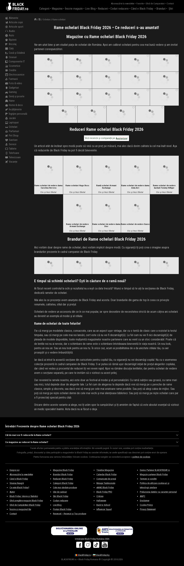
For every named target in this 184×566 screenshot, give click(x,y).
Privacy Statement (148, 509)
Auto (9, 35)
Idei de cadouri (60, 492)
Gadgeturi (12, 88)
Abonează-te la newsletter (122, 3)
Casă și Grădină (15, 53)
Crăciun (99, 496)
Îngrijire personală (16, 114)
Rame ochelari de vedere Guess (135, 224)
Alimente (11, 18)
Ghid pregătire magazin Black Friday (26, 500)
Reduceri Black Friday (63, 478)
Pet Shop (11, 136)
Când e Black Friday (142, 8)
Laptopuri (12, 122)
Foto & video (13, 83)
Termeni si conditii (148, 478)
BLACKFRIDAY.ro (20, 6)
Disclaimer (144, 500)
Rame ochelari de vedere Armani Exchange (77, 225)
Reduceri (103, 8)
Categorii (44, 8)
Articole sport (14, 27)
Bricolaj (10, 44)
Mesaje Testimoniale (105, 483)
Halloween (101, 500)
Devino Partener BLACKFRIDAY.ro (155, 470)
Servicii (10, 144)
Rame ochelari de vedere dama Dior (106, 225)
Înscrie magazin (74, 8)
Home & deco (14, 105)
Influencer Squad (104, 509)
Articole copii (14, 22)
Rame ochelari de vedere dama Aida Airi (135, 187)
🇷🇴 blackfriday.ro (83, 555)
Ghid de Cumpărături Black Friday (25, 505)
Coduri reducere (119, 8)
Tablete (10, 149)
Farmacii (11, 79)
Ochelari (11, 127)
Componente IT (15, 62)
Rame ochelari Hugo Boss (77, 186)
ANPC (142, 496)
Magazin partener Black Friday (154, 474)
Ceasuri (11, 57)
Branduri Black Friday (63, 474)
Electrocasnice (14, 75)
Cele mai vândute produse (65, 487)
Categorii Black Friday (63, 483)
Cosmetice (12, 66)
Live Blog (90, 8)
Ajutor (12, 492)
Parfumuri (12, 131)
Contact (170, 3)
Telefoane (12, 153)
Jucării (10, 118)
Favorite (140, 3)
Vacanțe (11, 162)
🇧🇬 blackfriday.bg (101, 555)
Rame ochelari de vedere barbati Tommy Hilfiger (164, 187)
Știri (171, 8)
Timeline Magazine (105, 470)
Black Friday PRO (104, 492)
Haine (10, 101)
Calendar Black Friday (106, 474)
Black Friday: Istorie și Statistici (24, 496)
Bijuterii (10, 40)
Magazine (57, 8)
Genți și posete (14, 96)
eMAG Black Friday (105, 487)
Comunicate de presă (106, 478)
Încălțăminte (13, 109)
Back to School (103, 505)
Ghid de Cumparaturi (155, 3)
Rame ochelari (58, 19)
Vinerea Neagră (17, 483)
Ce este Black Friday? (19, 487)
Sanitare (11, 140)
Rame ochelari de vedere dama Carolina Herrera (48, 187)
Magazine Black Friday (63, 470)
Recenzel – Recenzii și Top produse (69, 513)
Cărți (9, 48)
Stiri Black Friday (60, 496)
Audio (10, 31)
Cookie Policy (146, 505)
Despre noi (15, 470)
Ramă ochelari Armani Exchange (106, 187)
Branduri (161, 8)
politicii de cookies (141, 456)
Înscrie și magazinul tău (20, 509)
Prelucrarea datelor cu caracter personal (158, 492)
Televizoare (13, 157)
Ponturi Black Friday (62, 509)
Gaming (11, 92)
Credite (10, 70)
